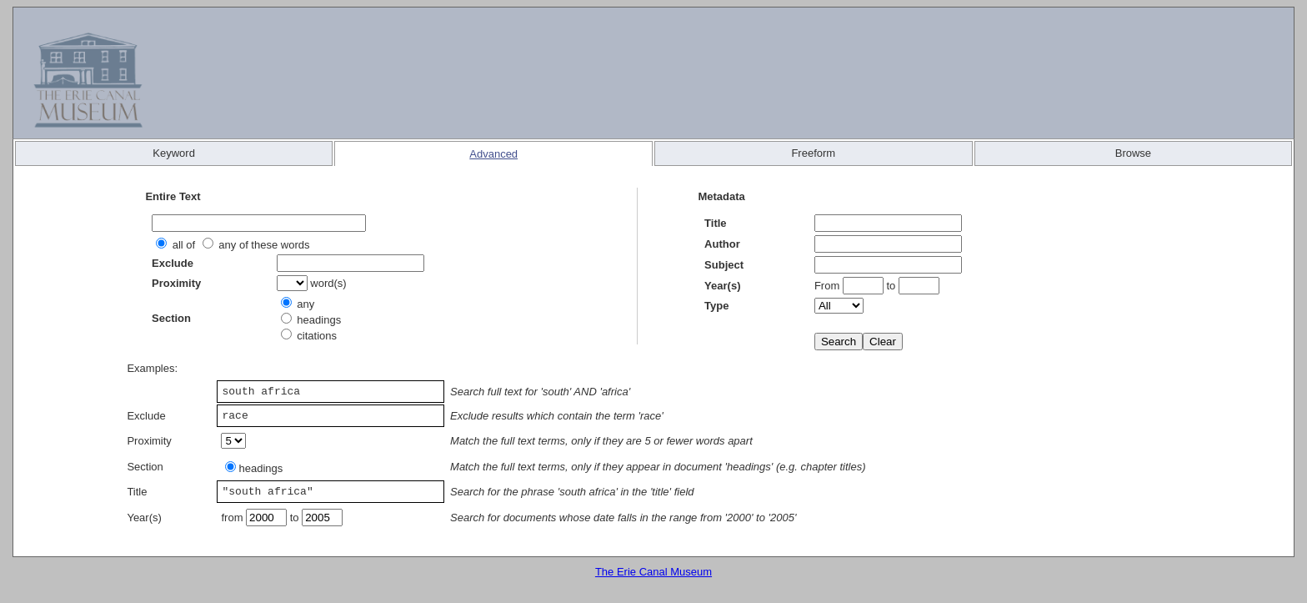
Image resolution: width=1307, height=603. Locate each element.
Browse (1133, 153)
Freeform (813, 153)
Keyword (174, 153)
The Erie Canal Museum (653, 571)
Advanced (493, 154)
